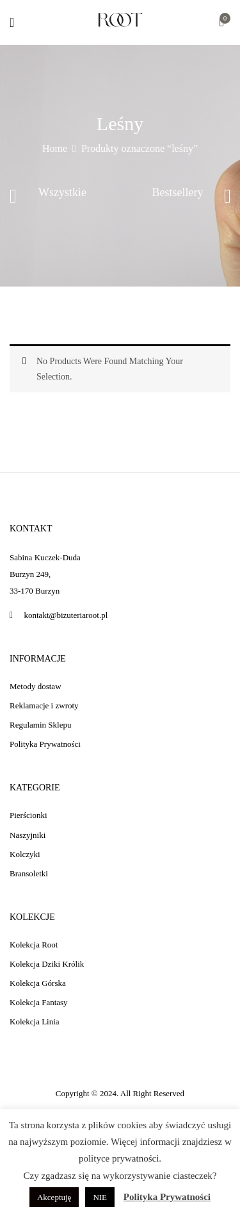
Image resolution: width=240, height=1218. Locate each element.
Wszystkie (62, 192)
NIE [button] (100, 1197)
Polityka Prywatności (167, 1197)
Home (54, 148)
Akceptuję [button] (54, 1197)
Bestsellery (178, 192)
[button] (222, 23)
